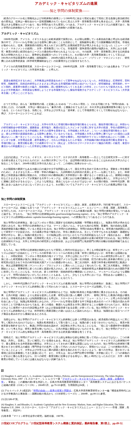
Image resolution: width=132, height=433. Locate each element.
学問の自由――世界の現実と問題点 (52, 390)
